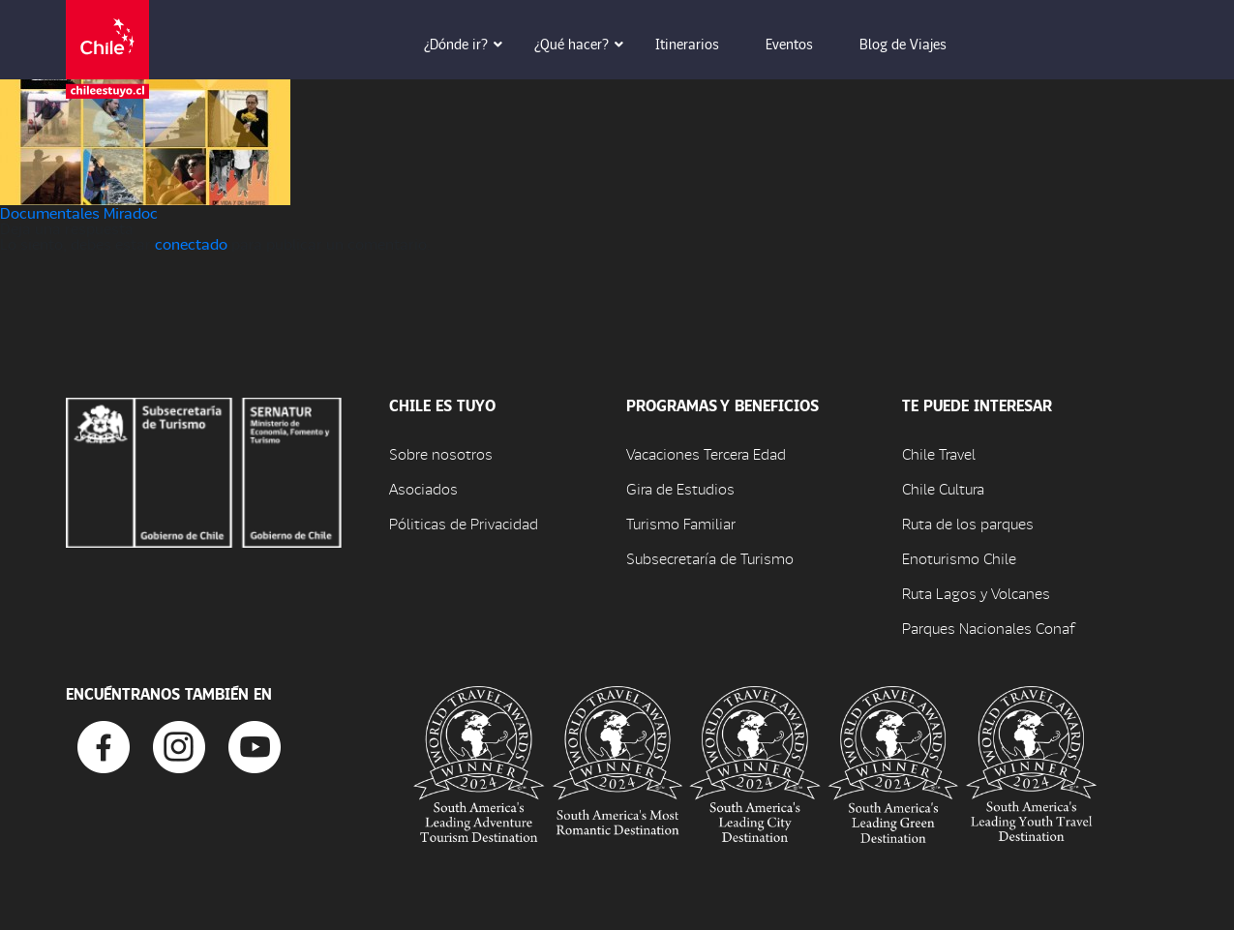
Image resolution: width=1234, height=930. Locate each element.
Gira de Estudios (680, 488)
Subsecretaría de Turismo (710, 558)
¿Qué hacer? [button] (585, 43)
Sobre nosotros (441, 453)
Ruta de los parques (968, 523)
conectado (191, 243)
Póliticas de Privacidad (463, 523)
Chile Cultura (943, 488)
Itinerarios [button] (700, 43)
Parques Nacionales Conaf (988, 627)
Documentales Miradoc (79, 212)
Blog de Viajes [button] (916, 43)
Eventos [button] (803, 43)
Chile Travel (939, 453)
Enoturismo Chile (959, 558)
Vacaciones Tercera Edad (706, 453)
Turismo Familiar (681, 523)
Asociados (423, 488)
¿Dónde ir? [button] (469, 43)
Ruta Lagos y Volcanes (976, 593)
